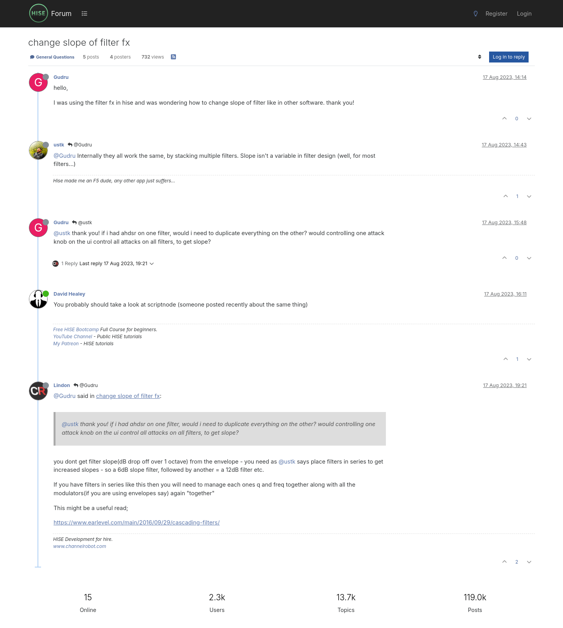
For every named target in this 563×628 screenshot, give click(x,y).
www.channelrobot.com (79, 546)
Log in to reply (509, 57)
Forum (61, 13)
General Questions (52, 57)
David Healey (69, 294)
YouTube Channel (72, 336)
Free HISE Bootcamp (76, 329)
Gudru (61, 77)
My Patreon (66, 343)
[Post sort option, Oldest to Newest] (479, 57)
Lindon (62, 385)
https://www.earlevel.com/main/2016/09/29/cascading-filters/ (137, 522)
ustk (59, 145)
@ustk (82, 222)
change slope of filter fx (128, 395)
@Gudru (80, 145)
